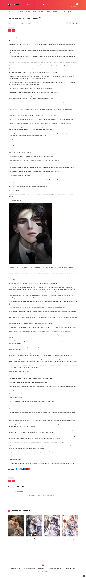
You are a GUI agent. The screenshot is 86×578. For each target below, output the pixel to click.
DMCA (67, 570)
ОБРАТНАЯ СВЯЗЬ (15, 570)
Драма (34, 12)
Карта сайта (41, 570)
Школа (41, 12)
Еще (54, 12)
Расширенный (74, 6)
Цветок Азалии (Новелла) (21, 23)
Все (13, 23)
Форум (73, 570)
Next (17, 31)
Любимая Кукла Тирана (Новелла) (34, 539)
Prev (11, 31)
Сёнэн (48, 12)
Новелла (29, 5)
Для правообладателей (29, 570)
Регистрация (73, 12)
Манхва (36, 5)
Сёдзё (28, 12)
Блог (53, 5)
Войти (65, 12)
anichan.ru (60, 5)
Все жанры (46, 5)
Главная (9, 23)
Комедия (20, 12)
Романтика (11, 12)
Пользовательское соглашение (54, 570)
